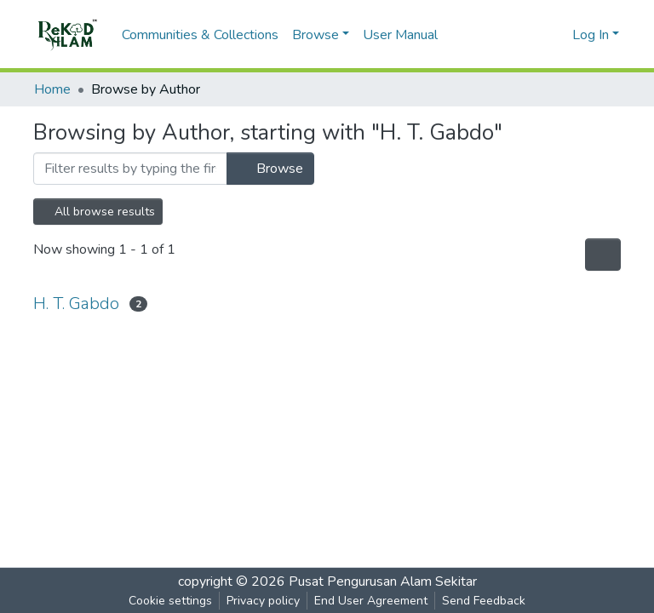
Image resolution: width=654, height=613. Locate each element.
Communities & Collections (200, 35)
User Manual (400, 35)
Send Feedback (483, 601)
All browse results (98, 211)
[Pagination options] (603, 254)
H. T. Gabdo (76, 303)
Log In (590, 35)
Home (52, 89)
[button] (556, 35)
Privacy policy (263, 601)
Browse (270, 168)
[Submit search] (531, 35)
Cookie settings (170, 601)
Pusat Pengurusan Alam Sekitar (383, 581)
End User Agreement (370, 601)
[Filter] (130, 168)
